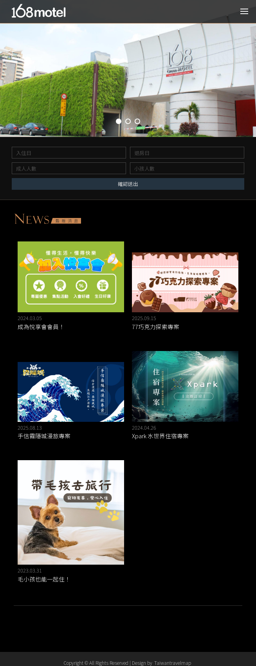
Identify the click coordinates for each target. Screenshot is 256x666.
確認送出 (128, 183)
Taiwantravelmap (172, 662)
